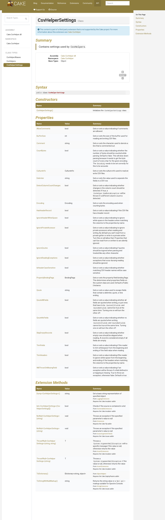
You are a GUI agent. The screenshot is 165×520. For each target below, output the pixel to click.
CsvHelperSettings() (45, 110)
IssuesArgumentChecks (104, 434)
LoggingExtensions (103, 399)
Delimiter (40, 178)
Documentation (47, 3)
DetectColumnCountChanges (48, 185)
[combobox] (118, 3)
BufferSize (41, 136)
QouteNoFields (99, 308)
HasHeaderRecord (44, 210)
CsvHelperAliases (14, 57)
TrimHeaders (42, 355)
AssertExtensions (103, 451)
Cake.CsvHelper (13, 43)
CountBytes (41, 151)
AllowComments (43, 129)
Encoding (101, 163)
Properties (140, 30)
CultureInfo (41, 171)
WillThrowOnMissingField (47, 368)
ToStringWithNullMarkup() (47, 481)
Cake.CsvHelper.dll (14, 34)
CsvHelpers (11, 61)
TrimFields (41, 345)
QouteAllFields (42, 300)
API (97, 3)
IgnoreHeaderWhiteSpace (47, 218)
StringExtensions (102, 486)
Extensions (74, 3)
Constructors (141, 26)
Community (87, 3)
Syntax (138, 22)
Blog (35, 3)
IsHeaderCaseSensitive (46, 268)
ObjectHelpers (101, 474)
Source (53, 10)
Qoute (39, 290)
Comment (41, 143)
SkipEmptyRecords (44, 333)
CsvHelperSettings (15, 65)
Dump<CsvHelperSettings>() (48, 394)
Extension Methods (143, 34)
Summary (140, 18)
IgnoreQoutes (42, 248)
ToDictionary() (42, 474)
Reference (61, 3)
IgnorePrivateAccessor (46, 228)
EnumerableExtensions (104, 409)
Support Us (39, 10)
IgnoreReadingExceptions (47, 258)
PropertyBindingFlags (45, 278)
